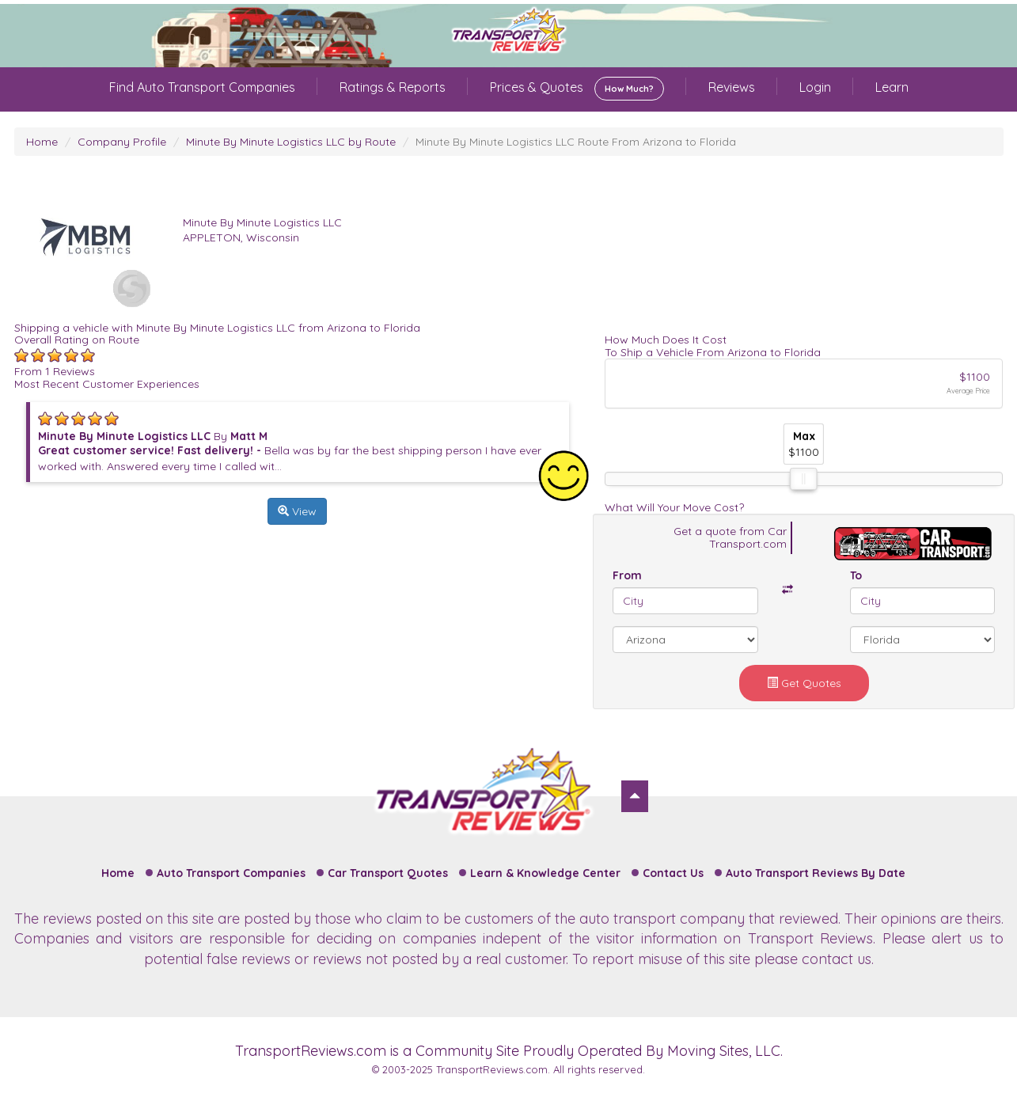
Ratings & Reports (393, 87)
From (627, 575)
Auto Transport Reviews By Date (815, 873)
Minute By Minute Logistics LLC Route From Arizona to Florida (576, 142)
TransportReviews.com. (493, 1069)
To (856, 575)
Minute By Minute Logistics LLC (262, 222)
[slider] (804, 479)
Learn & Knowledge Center (545, 873)
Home (42, 142)
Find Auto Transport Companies (202, 87)
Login (815, 87)
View (297, 511)
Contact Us (673, 873)
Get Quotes (804, 683)
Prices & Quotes (577, 89)
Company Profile (122, 142)
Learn (892, 87)
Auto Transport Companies (231, 873)
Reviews (731, 87)
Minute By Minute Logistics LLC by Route (291, 142)
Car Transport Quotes (388, 873)
